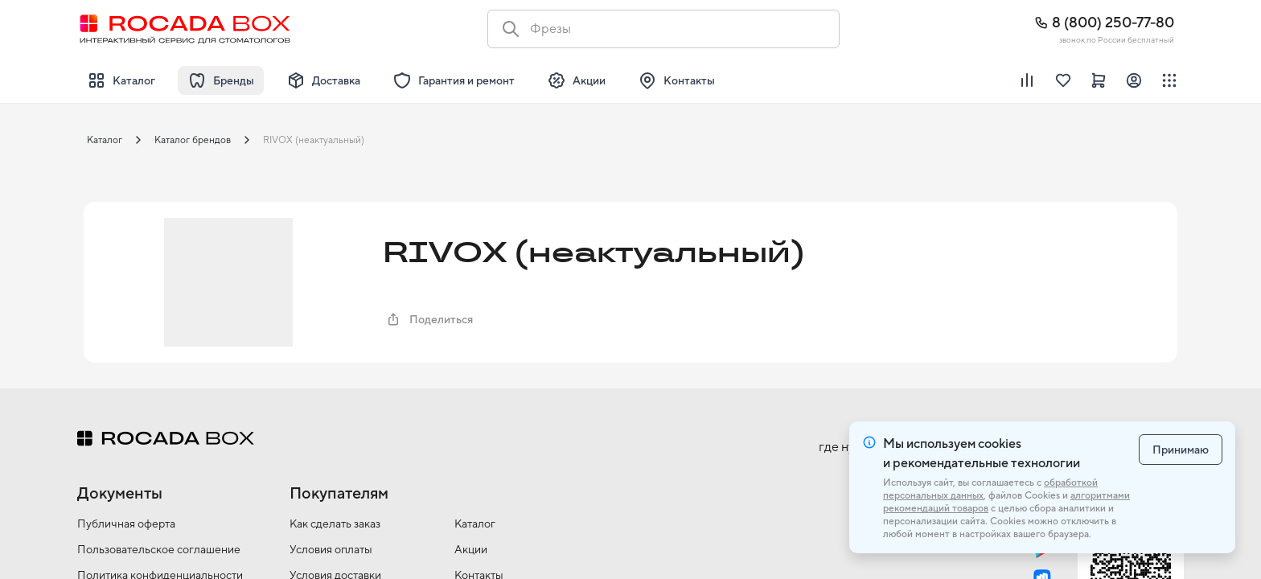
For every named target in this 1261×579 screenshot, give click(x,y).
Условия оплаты (331, 549)
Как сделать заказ (335, 523)
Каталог (104, 140)
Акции (470, 549)
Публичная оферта (126, 523)
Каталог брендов (192, 140)
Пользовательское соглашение (158, 549)
